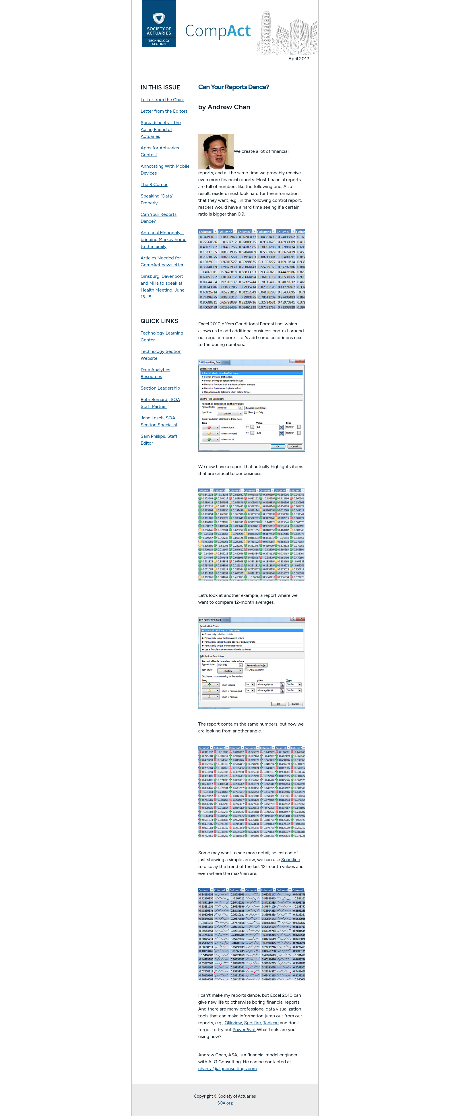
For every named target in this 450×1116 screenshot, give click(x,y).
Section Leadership (160, 388)
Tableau (271, 1022)
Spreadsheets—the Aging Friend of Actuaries (161, 129)
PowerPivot (244, 1029)
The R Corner (154, 184)
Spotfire (252, 1022)
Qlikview (233, 1022)
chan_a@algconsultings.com (227, 1068)
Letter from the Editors (164, 111)
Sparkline (290, 859)
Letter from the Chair (162, 99)
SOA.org (225, 1103)
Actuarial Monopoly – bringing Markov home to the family (163, 239)
